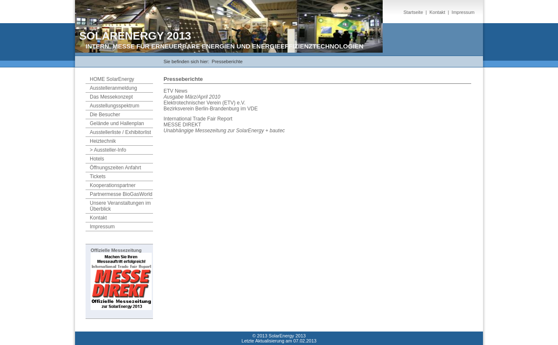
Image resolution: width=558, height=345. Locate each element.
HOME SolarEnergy (112, 79)
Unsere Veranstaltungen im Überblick (120, 206)
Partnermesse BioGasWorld (121, 194)
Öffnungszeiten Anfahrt (115, 168)
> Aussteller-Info (108, 150)
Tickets (98, 176)
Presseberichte (227, 61)
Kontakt (437, 12)
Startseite (413, 12)
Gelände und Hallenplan (117, 123)
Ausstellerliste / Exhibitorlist (120, 132)
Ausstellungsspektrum (114, 106)
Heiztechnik (103, 141)
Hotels (97, 159)
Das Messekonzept (111, 97)
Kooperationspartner (113, 185)
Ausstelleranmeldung (113, 88)
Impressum (463, 12)
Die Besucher (105, 115)
